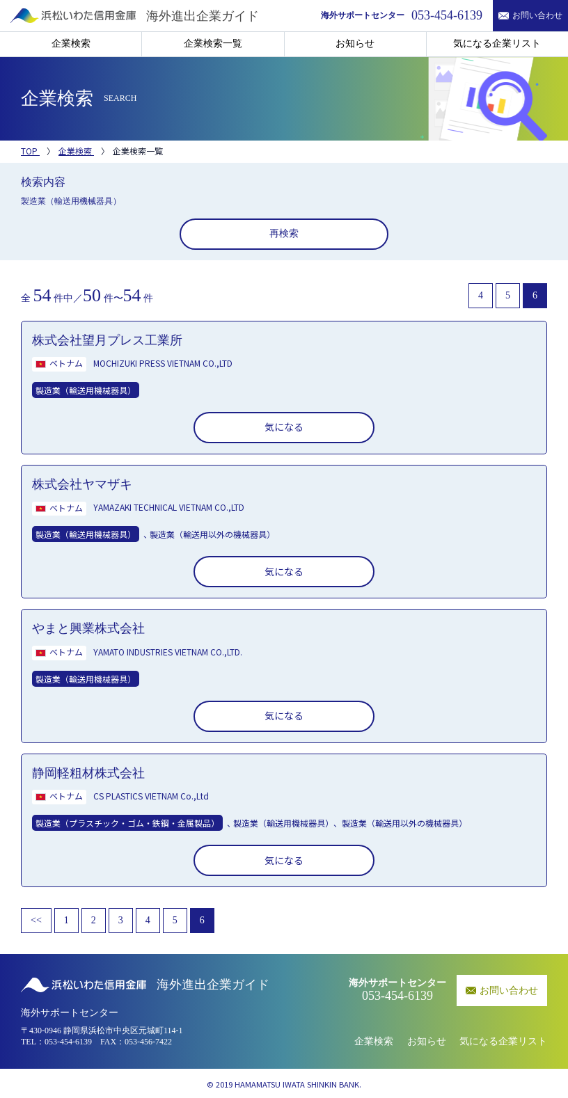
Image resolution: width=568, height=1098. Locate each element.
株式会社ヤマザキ (82, 484)
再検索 (284, 233)
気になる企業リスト (497, 43)
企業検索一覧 (213, 43)
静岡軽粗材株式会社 (88, 773)
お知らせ (355, 43)
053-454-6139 (68, 1042)
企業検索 (71, 43)
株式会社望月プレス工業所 (107, 340)
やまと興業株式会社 (88, 628)
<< (36, 920)
